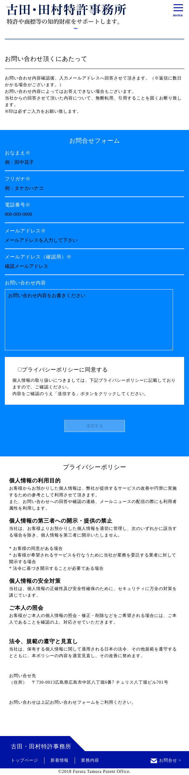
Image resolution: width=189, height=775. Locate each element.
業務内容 (90, 760)
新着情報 (60, 760)
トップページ (24, 760)
